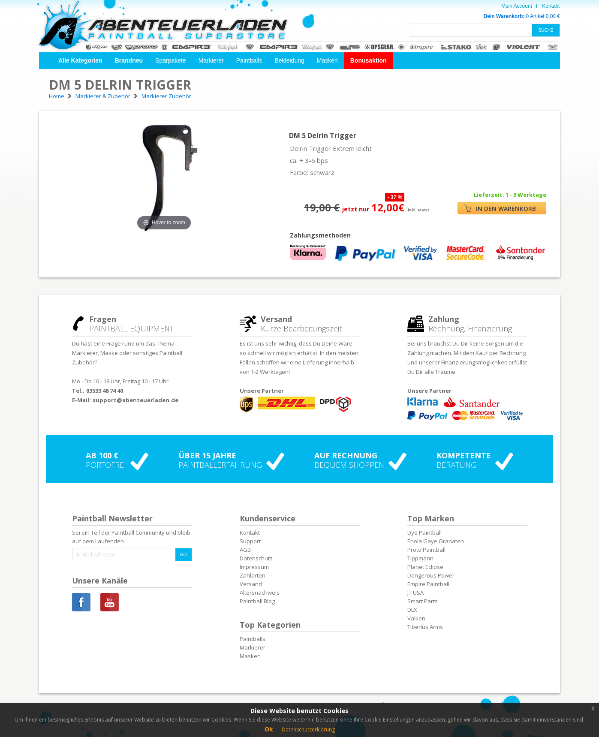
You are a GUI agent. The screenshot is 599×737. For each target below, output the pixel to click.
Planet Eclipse (425, 567)
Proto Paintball (426, 550)
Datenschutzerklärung (308, 729)
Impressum (254, 567)
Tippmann (420, 558)
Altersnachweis (260, 592)
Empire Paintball (428, 584)
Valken (416, 618)
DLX (412, 610)
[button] (80, 60)
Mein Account (516, 6)
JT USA (415, 592)
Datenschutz (256, 558)
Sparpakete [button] (170, 60)
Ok (269, 729)
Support (250, 541)
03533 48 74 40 (104, 390)
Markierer (211, 60)
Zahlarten (252, 575)
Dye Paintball (424, 532)
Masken (327, 60)
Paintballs (249, 60)
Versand (251, 584)
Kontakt (551, 6)
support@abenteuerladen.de (135, 400)
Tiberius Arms (425, 627)
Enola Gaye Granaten (435, 541)
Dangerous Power (431, 575)
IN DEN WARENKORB (500, 209)
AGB (245, 550)
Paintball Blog (257, 601)
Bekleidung (289, 60)
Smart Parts (422, 601)
